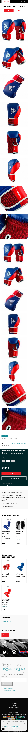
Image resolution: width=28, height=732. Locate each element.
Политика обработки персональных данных (14, 714)
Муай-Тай (23, 443)
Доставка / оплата (14, 707)
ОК (3, 729)
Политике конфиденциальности (13, 726)
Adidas (11, 441)
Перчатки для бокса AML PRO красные (6, 574)
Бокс (11, 443)
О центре (14, 705)
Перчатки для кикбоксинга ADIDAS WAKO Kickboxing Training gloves (6, 535)
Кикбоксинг (17, 443)
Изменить (13, 485)
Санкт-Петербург (5, 1)
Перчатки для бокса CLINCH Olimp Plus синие (20, 574)
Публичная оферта (14, 712)
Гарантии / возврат (14, 710)
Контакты (14, 703)
